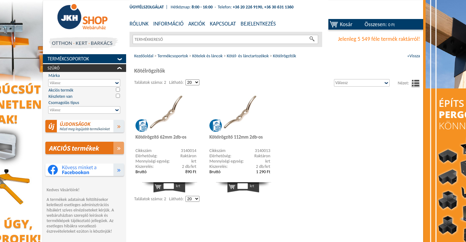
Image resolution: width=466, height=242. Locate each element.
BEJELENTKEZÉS (258, 23)
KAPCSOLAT (223, 23)
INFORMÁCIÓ (168, 23)
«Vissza (413, 56)
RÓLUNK (139, 23)
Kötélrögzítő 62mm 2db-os (160, 137)
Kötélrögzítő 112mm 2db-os (236, 137)
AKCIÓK (196, 23)
